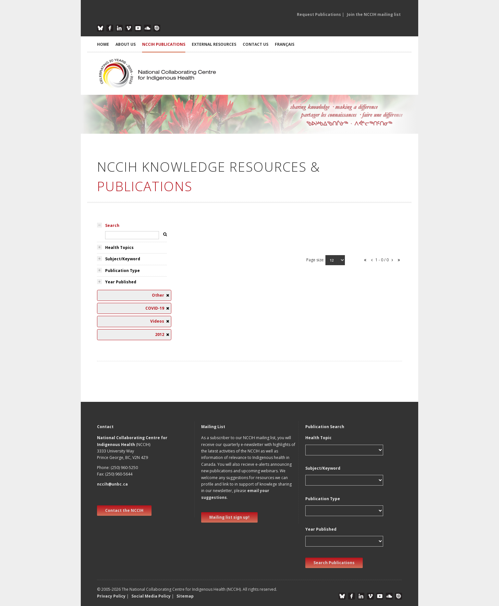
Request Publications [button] (319, 14)
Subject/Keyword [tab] (122, 259)
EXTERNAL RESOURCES (214, 44)
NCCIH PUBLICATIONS (163, 44)
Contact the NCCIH (124, 510)
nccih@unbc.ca (112, 484)
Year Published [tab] (120, 282)
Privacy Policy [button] (111, 596)
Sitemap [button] (185, 596)
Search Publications (334, 562)
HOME (103, 44)
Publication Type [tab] (122, 270)
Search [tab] (112, 225)
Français (284, 44)
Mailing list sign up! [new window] (229, 517)
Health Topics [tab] (119, 247)
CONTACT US (255, 44)
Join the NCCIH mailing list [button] (374, 14)
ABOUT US (126, 44)
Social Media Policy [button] (151, 596)
